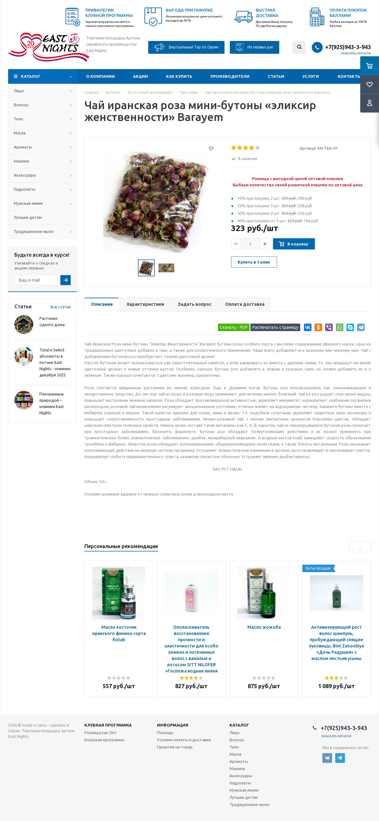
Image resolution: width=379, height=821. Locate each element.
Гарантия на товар (175, 747)
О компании (100, 76)
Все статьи (61, 307)
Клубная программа (108, 725)
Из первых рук (254, 47)
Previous (355, 546)
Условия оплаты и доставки (184, 740)
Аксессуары (25, 175)
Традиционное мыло (34, 231)
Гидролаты (24, 189)
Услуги (310, 76)
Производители (230, 76)
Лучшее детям (28, 217)
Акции (140, 76)
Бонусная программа (104, 740)
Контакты (349, 76)
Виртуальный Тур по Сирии (186, 47)
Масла (20, 133)
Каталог (31, 76)
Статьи (276, 76)
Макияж (21, 161)
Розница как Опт (100, 732)
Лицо (19, 90)
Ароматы (23, 147)
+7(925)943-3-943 (348, 47)
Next (365, 546)
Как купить (179, 76)
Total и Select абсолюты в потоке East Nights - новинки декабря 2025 (54, 362)
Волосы (21, 105)
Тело (18, 119)
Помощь (165, 732)
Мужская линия (28, 203)
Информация (172, 725)
